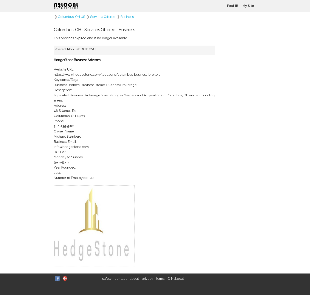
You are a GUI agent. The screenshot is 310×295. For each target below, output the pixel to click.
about (134, 279)
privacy (147, 279)
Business (127, 17)
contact (121, 279)
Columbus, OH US (71, 17)
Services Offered (102, 17)
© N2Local (175, 279)
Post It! (232, 6)
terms (160, 279)
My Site (248, 6)
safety (107, 279)
